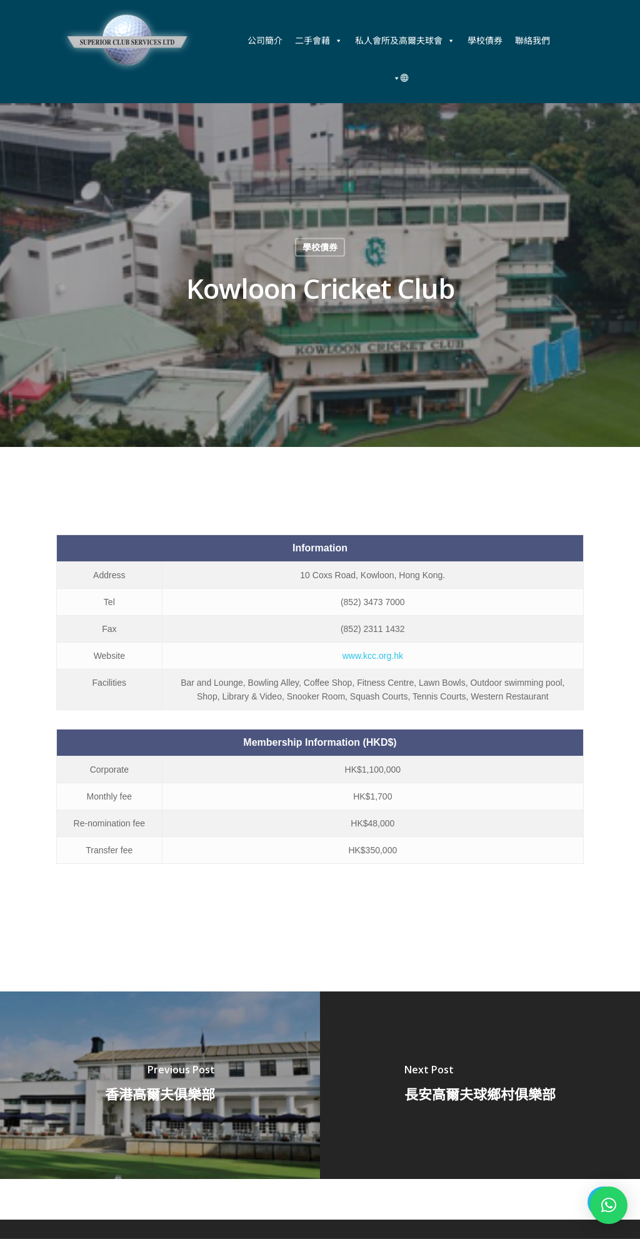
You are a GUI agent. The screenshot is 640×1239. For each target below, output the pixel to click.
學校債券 (485, 40)
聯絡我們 (532, 40)
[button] (609, 1205)
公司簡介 (265, 40)
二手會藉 (318, 40)
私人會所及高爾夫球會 (405, 40)
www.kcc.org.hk (372, 656)
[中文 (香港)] (399, 78)
